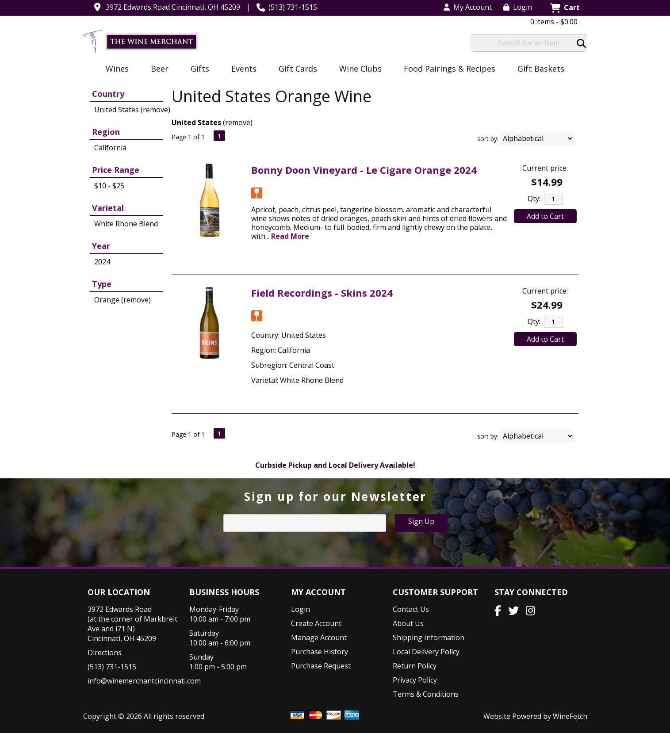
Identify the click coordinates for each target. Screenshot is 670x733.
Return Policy (414, 666)
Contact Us (411, 609)
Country (108, 93)
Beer (157, 69)
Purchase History (319, 652)
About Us (408, 623)
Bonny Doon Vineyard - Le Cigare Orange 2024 (364, 169)
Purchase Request (321, 666)
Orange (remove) (122, 300)
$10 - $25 (109, 186)
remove (237, 122)
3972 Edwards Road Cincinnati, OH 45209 (173, 7)
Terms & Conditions (426, 694)
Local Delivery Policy (426, 652)
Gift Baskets (540, 68)
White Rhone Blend (126, 224)
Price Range (115, 169)
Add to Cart (545, 216)
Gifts (197, 69)
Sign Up (421, 521)
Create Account (316, 623)
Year (101, 246)
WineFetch (570, 716)
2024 (102, 262)
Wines (114, 69)
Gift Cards (298, 68)
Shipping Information (428, 637)
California (110, 148)
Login (517, 7)
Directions (105, 652)
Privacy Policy (415, 680)
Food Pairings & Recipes (449, 68)
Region (106, 131)
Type (101, 284)
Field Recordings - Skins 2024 (322, 292)
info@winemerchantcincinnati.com (144, 681)
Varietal (108, 207)
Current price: (545, 168)
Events (241, 69)
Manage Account (319, 637)
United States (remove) (132, 110)
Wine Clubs (357, 69)
